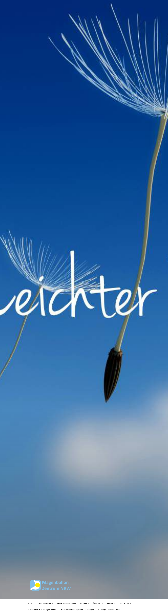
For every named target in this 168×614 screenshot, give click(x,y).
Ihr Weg (84, 603)
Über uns (98, 603)
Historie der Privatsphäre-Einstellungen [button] (77, 610)
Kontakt (111, 603)
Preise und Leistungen (66, 603)
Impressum (126, 603)
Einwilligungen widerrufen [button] (109, 610)
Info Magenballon (44, 603)
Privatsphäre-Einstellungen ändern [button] (42, 610)
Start (30, 603)
